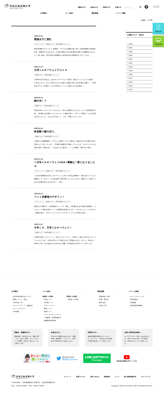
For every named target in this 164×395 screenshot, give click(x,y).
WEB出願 (158, 44)
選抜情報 (95, 13)
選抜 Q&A (102, 302)
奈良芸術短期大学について (22, 296)
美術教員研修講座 (136, 305)
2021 (130, 63)
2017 (130, 78)
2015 (130, 86)
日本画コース (48, 302)
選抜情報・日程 (104, 296)
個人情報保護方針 (130, 377)
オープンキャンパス (137, 296)
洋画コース (48, 299)
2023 (130, 55)
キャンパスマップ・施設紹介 (23, 305)
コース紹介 (69, 13)
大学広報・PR (18, 302)
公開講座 (133, 302)
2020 (130, 67)
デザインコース (49, 305)
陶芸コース (48, 308)
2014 (130, 90)
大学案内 (43, 13)
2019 (130, 71)
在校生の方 (94, 7)
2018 (130, 74)
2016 (130, 82)
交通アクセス (80, 377)
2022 (130, 59)
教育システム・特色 (20, 299)
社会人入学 (103, 305)
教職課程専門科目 (50, 320)
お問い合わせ (94, 377)
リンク (117, 377)
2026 (130, 44)
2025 (130, 48)
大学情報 (16, 311)
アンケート (67, 377)
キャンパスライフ (19, 308)
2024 (130, 52)
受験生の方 (82, 7)
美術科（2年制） (48, 296)
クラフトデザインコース (52, 314)
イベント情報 (120, 13)
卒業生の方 (106, 7)
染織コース (48, 311)
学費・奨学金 (103, 299)
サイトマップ (145, 377)
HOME (143, 20)
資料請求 (158, 31)
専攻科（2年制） (72, 296)
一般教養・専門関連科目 (52, 317)
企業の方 (118, 7)
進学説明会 (134, 299)
